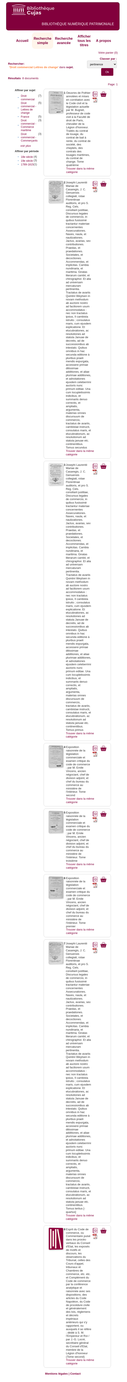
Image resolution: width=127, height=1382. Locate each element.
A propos (103, 41)
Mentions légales (56, 1373)
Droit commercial (28, 97)
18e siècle (27, 156)
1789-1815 (27, 164)
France (25, 116)
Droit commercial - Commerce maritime (28, 125)
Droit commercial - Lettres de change (28, 108)
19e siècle (27, 160)
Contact (75, 1373)
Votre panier (105, 52)
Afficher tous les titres (84, 41)
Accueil (22, 41)
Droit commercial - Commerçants (29, 137)
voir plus (25, 145)
